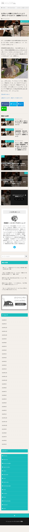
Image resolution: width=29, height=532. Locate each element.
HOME (3, 7)
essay (4, 478)
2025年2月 (4, 365)
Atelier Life (5, 459)
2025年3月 (4, 361)
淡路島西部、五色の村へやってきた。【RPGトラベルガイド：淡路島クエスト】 (21, 133)
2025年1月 (4, 369)
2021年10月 (4, 425)
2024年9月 (4, 384)
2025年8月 (4, 342)
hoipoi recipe (6, 482)
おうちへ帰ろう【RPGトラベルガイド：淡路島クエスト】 (21, 122)
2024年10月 (4, 380)
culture (4, 470)
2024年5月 (4, 399)
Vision (4, 508)
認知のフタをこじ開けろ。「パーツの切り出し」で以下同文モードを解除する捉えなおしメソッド (14, 283)
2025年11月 (4, 331)
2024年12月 (4, 372)
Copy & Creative (6, 467)
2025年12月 (4, 327)
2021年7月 (4, 436)
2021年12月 (4, 417)
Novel (4, 497)
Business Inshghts (7, 463)
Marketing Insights (7, 485)
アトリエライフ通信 (18, 521)
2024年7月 (4, 391)
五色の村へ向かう (5, 94)
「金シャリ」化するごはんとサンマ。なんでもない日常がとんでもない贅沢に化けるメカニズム (14, 289)
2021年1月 (4, 444)
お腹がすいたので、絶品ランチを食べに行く (12, 98)
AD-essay (5, 455)
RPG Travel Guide (11, 7)
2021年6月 (4, 440)
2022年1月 (4, 414)
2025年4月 (4, 357)
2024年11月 (4, 376)
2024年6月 (4, 395)
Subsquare (5, 504)
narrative (5, 493)
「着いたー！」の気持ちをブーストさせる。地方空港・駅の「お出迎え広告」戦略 (14, 268)
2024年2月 (4, 410)
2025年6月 (4, 350)
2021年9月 (4, 429)
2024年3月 (4, 406)
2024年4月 (4, 402)
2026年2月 (4, 320)
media (4, 489)
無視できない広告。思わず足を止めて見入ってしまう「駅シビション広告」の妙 (14, 278)
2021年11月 (4, 421)
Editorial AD (5, 474)
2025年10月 (4, 335)
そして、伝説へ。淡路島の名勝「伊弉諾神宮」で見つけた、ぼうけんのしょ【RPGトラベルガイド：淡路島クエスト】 (21, 146)
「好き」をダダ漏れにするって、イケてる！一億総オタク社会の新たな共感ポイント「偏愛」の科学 (14, 273)
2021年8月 (4, 432)
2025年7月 (4, 346)
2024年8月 (4, 387)
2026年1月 (4, 323)
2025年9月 (4, 338)
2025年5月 (4, 353)
